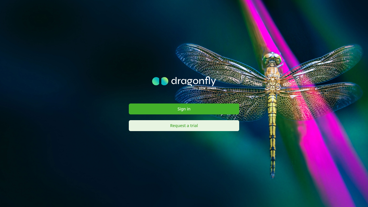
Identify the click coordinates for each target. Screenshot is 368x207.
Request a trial (184, 125)
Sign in (183, 109)
